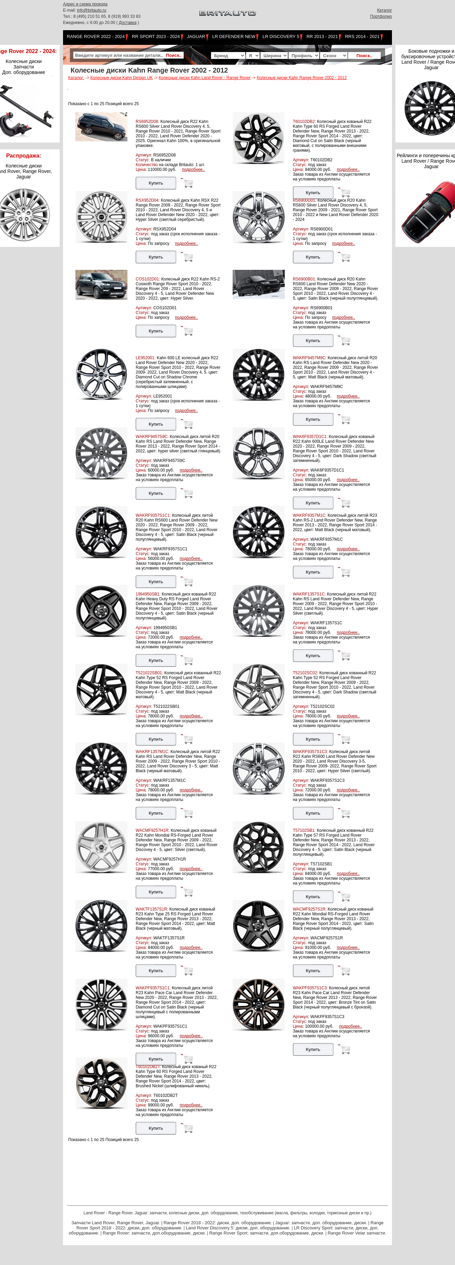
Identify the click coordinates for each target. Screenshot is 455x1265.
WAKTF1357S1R (169, 938)
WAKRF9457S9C (169, 460)
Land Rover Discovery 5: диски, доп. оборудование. (238, 1227)
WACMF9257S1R (326, 938)
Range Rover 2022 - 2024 (96, 36)
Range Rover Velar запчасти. (357, 1233)
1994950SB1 (165, 627)
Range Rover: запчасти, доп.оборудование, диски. (154, 1233)
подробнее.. (193, 169)
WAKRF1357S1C (326, 623)
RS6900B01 (321, 307)
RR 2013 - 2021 (322, 36)
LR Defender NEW (234, 36)
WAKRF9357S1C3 (327, 780)
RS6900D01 (321, 229)
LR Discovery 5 (280, 36)
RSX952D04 (164, 229)
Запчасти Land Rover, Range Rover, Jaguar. (115, 1222)
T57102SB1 (321, 864)
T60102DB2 (321, 160)
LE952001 (162, 396)
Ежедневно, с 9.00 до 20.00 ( (91, 22)
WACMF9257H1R (169, 859)
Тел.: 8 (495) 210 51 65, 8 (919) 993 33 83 (101, 16)
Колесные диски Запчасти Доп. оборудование (23, 67)
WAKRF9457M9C (326, 386)
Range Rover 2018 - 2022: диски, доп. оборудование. (217, 1222)
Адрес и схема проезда (85, 4)
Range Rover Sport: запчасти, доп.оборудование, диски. (266, 1233)
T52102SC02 (322, 706)
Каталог (384, 10)
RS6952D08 (164, 155)
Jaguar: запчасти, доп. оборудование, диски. (321, 1222)
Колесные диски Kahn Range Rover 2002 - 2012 (302, 77)
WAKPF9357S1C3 (327, 1016)
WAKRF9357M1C (326, 539)
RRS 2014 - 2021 (362, 36)
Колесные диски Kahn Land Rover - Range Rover (204, 77)
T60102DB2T (165, 1095)
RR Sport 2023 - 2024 (156, 36)
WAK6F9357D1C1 (327, 470)
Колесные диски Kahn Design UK (121, 77)
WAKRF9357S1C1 (170, 549)
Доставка (128, 22)
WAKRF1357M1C (169, 780)
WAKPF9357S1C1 (170, 1026)
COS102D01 (164, 307)
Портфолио (381, 16)
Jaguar (196, 36)
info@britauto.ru (92, 10)
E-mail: (70, 10)
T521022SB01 (166, 706)
